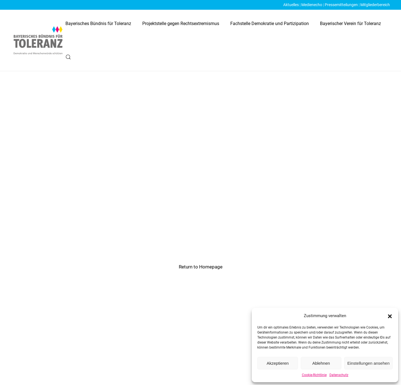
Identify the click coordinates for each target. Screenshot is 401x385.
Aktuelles (291, 5)
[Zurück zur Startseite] (38, 40)
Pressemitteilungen (341, 5)
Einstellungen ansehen (368, 363)
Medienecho (311, 5)
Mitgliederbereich (375, 5)
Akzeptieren (277, 363)
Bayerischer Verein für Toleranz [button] (350, 23)
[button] (390, 316)
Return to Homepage (200, 267)
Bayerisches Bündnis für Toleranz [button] (98, 23)
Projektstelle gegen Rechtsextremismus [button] (180, 23)
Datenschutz (338, 375)
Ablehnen (321, 363)
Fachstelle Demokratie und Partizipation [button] (269, 23)
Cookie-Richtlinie (314, 375)
